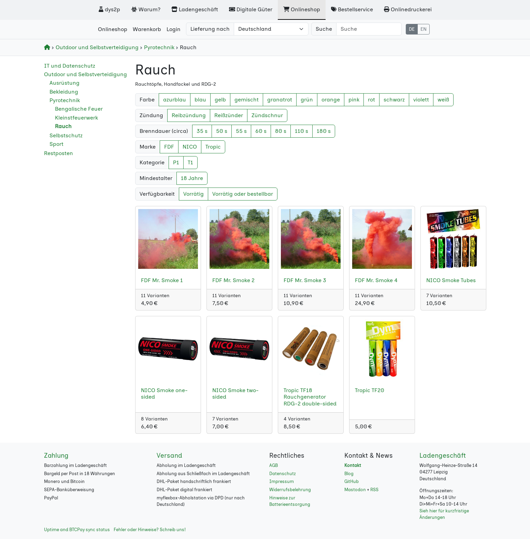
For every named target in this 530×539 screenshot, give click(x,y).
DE (412, 29)
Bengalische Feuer (79, 109)
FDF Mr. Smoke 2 (233, 280)
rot (371, 99)
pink (353, 99)
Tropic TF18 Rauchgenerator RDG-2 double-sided (310, 396)
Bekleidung (63, 91)
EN (423, 29)
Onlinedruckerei (408, 9)
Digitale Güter (250, 9)
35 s (202, 131)
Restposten (58, 153)
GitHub (351, 481)
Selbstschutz (66, 135)
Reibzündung (189, 115)
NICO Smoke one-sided (164, 393)
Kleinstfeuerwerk (76, 117)
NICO (190, 146)
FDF (169, 146)
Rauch (63, 126)
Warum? (145, 9)
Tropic (213, 146)
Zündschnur (267, 115)
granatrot (279, 99)
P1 (176, 162)
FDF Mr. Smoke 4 (376, 280)
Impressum (281, 481)
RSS (374, 489)
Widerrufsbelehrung (290, 489)
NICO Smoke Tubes (451, 280)
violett (421, 99)
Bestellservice (352, 9)
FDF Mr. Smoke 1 (162, 280)
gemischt (246, 99)
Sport (56, 144)
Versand (169, 455)
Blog (349, 473)
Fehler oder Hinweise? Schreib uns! (150, 529)
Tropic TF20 (369, 390)
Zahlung (56, 455)
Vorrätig (193, 194)
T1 (190, 162)
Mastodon (355, 489)
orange (330, 99)
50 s (221, 131)
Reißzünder (228, 115)
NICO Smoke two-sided (235, 393)
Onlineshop (301, 9)
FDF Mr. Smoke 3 (305, 280)
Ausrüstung (64, 83)
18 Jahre (192, 178)
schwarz (394, 99)
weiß (443, 99)
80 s (280, 131)
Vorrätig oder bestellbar (242, 194)
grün (307, 99)
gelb (220, 99)
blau (200, 99)
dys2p (109, 9)
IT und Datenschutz (69, 66)
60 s (261, 131)
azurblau (174, 99)
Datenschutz (282, 473)
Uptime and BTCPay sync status (77, 529)
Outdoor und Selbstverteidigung (96, 47)
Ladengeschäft (194, 9)
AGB (273, 465)
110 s (301, 131)
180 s (324, 131)
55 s (241, 131)
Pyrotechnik (158, 47)
